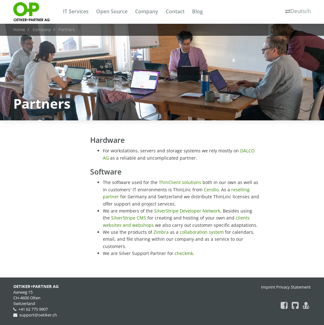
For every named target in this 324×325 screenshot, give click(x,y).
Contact (175, 11)
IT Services (76, 11)
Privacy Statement (293, 287)
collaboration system (202, 232)
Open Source (112, 11)
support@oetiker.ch (38, 315)
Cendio (211, 190)
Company (146, 11)
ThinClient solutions (180, 182)
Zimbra (161, 232)
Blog (197, 11)
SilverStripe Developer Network (187, 211)
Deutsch (298, 11)
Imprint (268, 287)
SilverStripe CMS (128, 218)
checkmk (184, 253)
